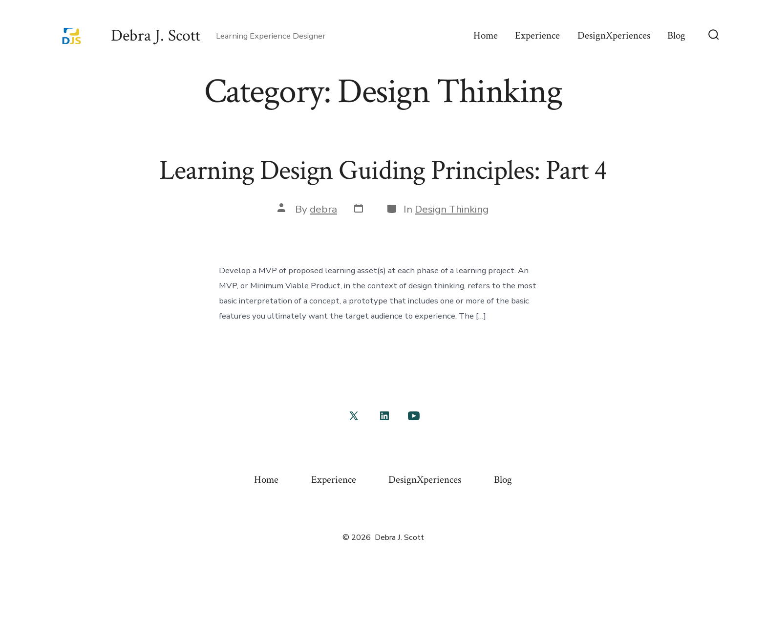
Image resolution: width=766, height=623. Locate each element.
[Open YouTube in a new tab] (413, 416)
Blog (676, 35)
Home (485, 35)
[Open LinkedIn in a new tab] (384, 416)
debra (323, 209)
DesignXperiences (613, 35)
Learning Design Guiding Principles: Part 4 (382, 170)
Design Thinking (452, 209)
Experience (537, 35)
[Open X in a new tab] (354, 416)
